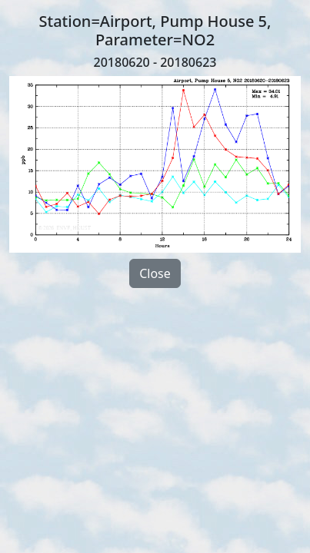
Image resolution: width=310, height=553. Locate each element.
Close (155, 273)
